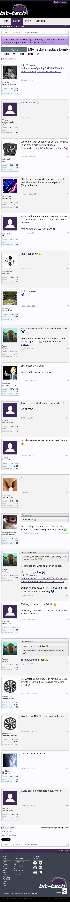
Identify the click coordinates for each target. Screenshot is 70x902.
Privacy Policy (64, 899)
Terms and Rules (52, 899)
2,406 (16, 466)
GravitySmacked (9, 532)
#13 (67, 533)
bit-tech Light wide (7, 851)
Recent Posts (19, 26)
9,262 (16, 704)
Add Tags (8, 832)
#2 (68, 117)
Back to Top (5, 884)
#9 (68, 381)
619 (16, 391)
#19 (67, 768)
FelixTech (6, 159)
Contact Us (60, 851)
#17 (67, 694)
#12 (67, 493)
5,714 (16, 354)
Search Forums (6, 26)
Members (40, 21)
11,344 (16, 91)
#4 (68, 194)
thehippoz (6, 495)
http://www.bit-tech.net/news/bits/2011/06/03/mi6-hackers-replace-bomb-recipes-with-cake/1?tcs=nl (44, 578)
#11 (67, 455)
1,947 (16, 130)
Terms (5, 875)
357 (16, 167)
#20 (67, 806)
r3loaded (6, 234)
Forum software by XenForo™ (20, 899)
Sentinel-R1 (7, 271)
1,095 (16, 242)
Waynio (5, 346)
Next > (13, 59)
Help (67, 851)
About (5, 864)
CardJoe (5, 83)
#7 (68, 306)
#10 (67, 418)
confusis (5, 458)
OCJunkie (6, 383)
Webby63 (6, 808)
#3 (68, 157)
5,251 (16, 317)
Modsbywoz (7, 196)
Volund (5, 120)
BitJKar (5, 420)
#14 (67, 596)
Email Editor (5, 872)
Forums (17, 21)
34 (17, 816)
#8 (68, 349)
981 (16, 779)
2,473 (16, 279)
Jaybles (5, 771)
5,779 (16, 503)
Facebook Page (6, 880)
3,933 (16, 540)
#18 (67, 731)
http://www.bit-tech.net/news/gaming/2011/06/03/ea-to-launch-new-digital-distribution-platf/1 (42, 68)
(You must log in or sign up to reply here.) (55, 828)
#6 (68, 269)
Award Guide (5, 867)
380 (16, 630)
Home (6, 21)
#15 (67, 619)
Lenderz (5, 622)
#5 (68, 233)
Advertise (6, 877)
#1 (68, 80)
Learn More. (47, 42)
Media (28, 21)
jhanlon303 (7, 696)
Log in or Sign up (60, 2)
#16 (67, 664)
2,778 (16, 205)
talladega (6, 309)
